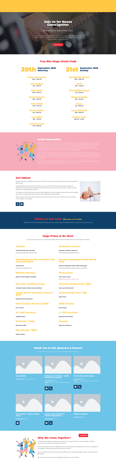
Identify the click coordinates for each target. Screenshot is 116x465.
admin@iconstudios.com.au (71, 279)
